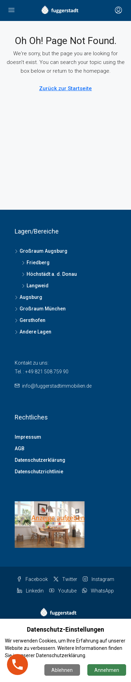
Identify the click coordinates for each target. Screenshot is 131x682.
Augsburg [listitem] (28, 297)
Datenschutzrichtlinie (39, 471)
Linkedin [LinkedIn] (30, 591)
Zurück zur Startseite (65, 88)
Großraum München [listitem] (40, 308)
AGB (19, 448)
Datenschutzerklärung (40, 460)
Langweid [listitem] (35, 285)
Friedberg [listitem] (36, 262)
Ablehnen (62, 670)
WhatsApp (98, 591)
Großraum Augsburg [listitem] (41, 251)
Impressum (28, 437)
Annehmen (106, 670)
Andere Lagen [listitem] (33, 332)
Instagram (98, 579)
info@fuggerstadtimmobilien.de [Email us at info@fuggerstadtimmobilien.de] (57, 386)
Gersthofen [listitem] (30, 320)
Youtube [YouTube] (63, 591)
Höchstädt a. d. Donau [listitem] (49, 274)
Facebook (32, 579)
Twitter (65, 579)
